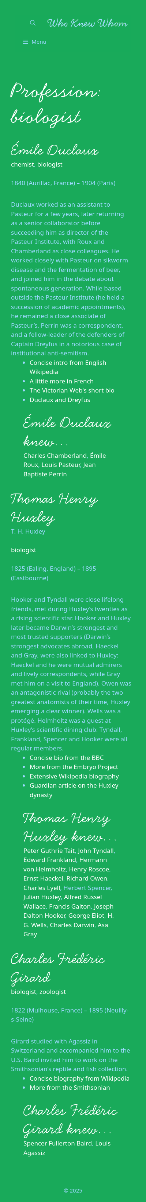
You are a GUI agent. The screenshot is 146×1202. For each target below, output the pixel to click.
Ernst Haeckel (43, 878)
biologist (50, 164)
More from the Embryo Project (74, 766)
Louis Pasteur (60, 464)
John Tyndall (95, 850)
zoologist (53, 991)
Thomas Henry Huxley (54, 508)
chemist (22, 164)
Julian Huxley (42, 897)
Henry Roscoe (89, 869)
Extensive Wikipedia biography (74, 776)
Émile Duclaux (54, 150)
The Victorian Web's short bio (72, 390)
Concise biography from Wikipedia (80, 1078)
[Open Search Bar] (33, 23)
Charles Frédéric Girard (58, 968)
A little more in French (62, 381)
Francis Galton (70, 906)
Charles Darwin (72, 925)
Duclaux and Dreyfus (60, 399)
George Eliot (86, 915)
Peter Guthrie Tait (49, 850)
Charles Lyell (41, 887)
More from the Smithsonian (70, 1087)
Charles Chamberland (55, 455)
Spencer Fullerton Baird (57, 1143)
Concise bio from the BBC (67, 757)
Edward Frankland (49, 859)
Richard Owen (87, 878)
